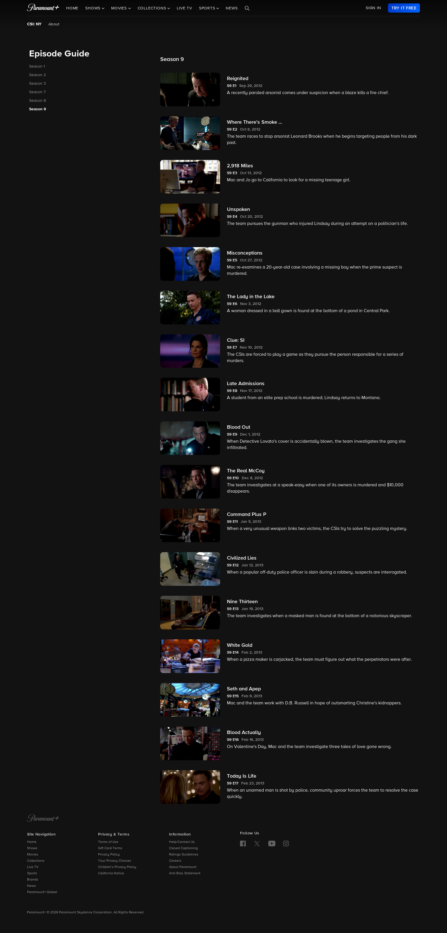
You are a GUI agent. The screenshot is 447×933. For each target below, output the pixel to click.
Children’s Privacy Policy (117, 867)
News (231, 8)
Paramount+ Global (42, 892)
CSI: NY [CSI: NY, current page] (34, 24)
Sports (32, 873)
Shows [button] (93, 8)
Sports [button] (208, 8)
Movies (32, 854)
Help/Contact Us (182, 842)
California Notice (111, 873)
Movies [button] (119, 8)
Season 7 (37, 92)
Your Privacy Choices (114, 861)
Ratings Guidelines (183, 854)
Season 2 (37, 75)
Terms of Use (108, 842)
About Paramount (182, 867)
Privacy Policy (109, 854)
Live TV (184, 8)
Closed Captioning (183, 848)
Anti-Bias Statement (184, 873)
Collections (35, 861)
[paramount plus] (43, 8)
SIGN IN (373, 8)
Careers (175, 861)
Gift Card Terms (110, 848)
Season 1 (37, 66)
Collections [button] (153, 8)
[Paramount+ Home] (43, 818)
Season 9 (37, 109)
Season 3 (37, 84)
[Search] (247, 8)
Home (72, 8)
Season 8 (37, 101)
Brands (32, 879)
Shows (32, 848)
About (54, 24)
